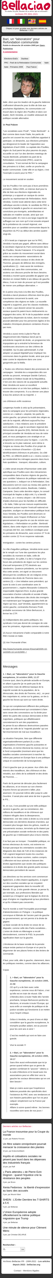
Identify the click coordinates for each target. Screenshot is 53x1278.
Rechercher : (9, 1245)
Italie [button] (47, 63)
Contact (17, 1270)
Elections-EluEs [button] (11, 59)
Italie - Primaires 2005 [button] (13, 67)
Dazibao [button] (24, 59)
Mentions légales (31, 1270)
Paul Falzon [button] (31, 67)
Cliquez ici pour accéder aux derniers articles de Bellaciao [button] (26, 29)
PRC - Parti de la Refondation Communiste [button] (22, 63)
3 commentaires (10, 52)
